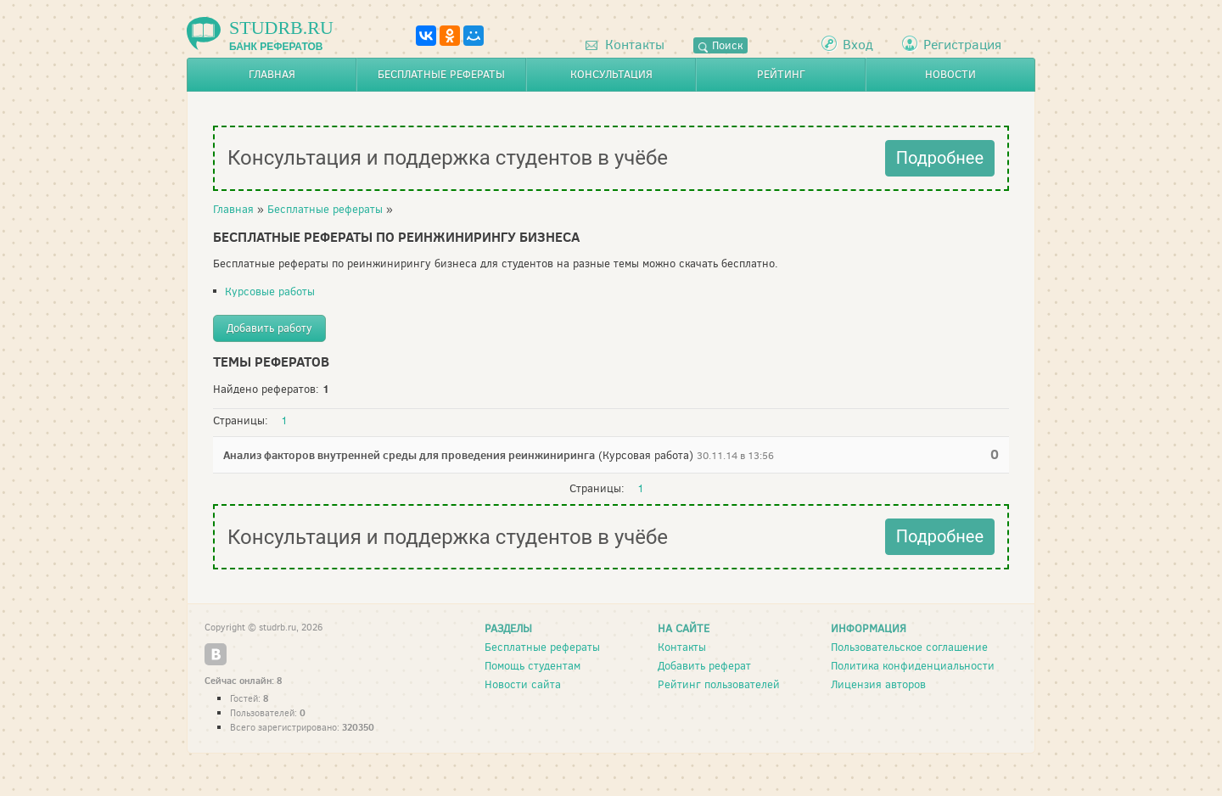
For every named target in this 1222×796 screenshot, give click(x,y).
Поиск (720, 45)
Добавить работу (269, 328)
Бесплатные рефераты (441, 74)
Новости (950, 74)
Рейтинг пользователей (719, 684)
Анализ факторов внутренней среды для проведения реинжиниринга (409, 454)
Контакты (625, 44)
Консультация (611, 74)
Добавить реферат (704, 666)
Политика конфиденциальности (913, 666)
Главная (272, 74)
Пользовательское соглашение (909, 647)
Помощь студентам (532, 666)
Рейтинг (781, 74)
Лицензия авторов (878, 684)
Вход (858, 44)
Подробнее (940, 158)
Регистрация (962, 44)
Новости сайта (523, 684)
